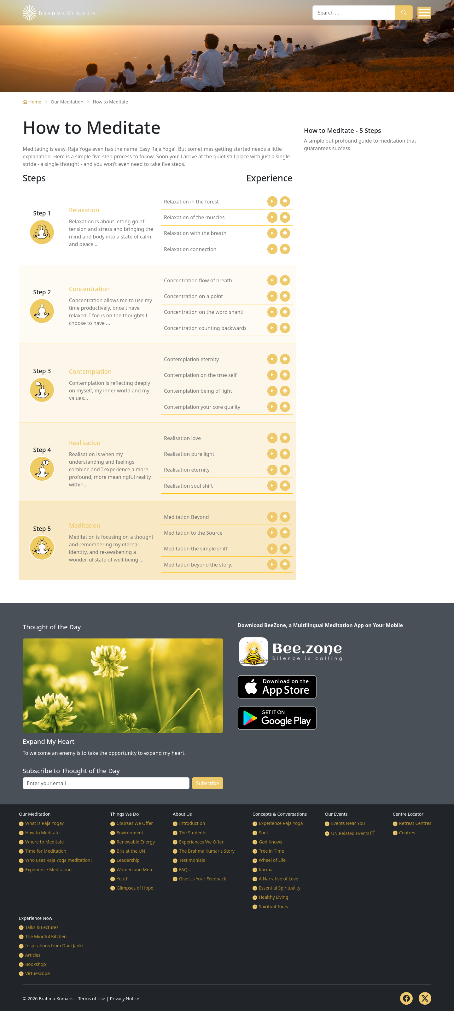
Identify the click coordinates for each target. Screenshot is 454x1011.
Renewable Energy (136, 842)
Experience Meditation (48, 870)
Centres (407, 833)
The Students (192, 833)
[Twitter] (425, 998)
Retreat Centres (415, 823)
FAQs (184, 870)
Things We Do (124, 814)
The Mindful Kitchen (46, 936)
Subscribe (207, 783)
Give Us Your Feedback (202, 879)
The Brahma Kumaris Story (207, 851)
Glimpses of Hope (135, 888)
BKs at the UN (131, 851)
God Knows (270, 842)
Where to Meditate (44, 842)
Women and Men (134, 870)
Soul (263, 833)
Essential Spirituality (279, 888)
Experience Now (35, 918)
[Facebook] (406, 998)
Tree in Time (271, 851)
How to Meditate (42, 833)
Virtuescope (37, 973)
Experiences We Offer (201, 842)
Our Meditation (35, 814)
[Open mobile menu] (424, 13)
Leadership (128, 860)
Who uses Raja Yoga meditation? (58, 860)
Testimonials (192, 860)
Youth (123, 879)
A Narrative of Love (278, 879)
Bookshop (35, 964)
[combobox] (353, 12)
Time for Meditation (45, 851)
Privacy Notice (124, 999)
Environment (130, 833)
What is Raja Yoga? (44, 823)
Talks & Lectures (42, 927)
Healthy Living (273, 897)
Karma (265, 870)
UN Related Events (350, 833)
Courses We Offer (135, 823)
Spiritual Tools (273, 906)
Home (32, 102)
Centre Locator (408, 814)
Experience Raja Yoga (281, 823)
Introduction (192, 823)
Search (404, 12)
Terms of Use (91, 999)
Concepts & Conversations (280, 814)
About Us (182, 814)
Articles (32, 955)
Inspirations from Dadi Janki (54, 946)
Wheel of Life (272, 860)
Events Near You (348, 823)
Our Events (336, 814)
